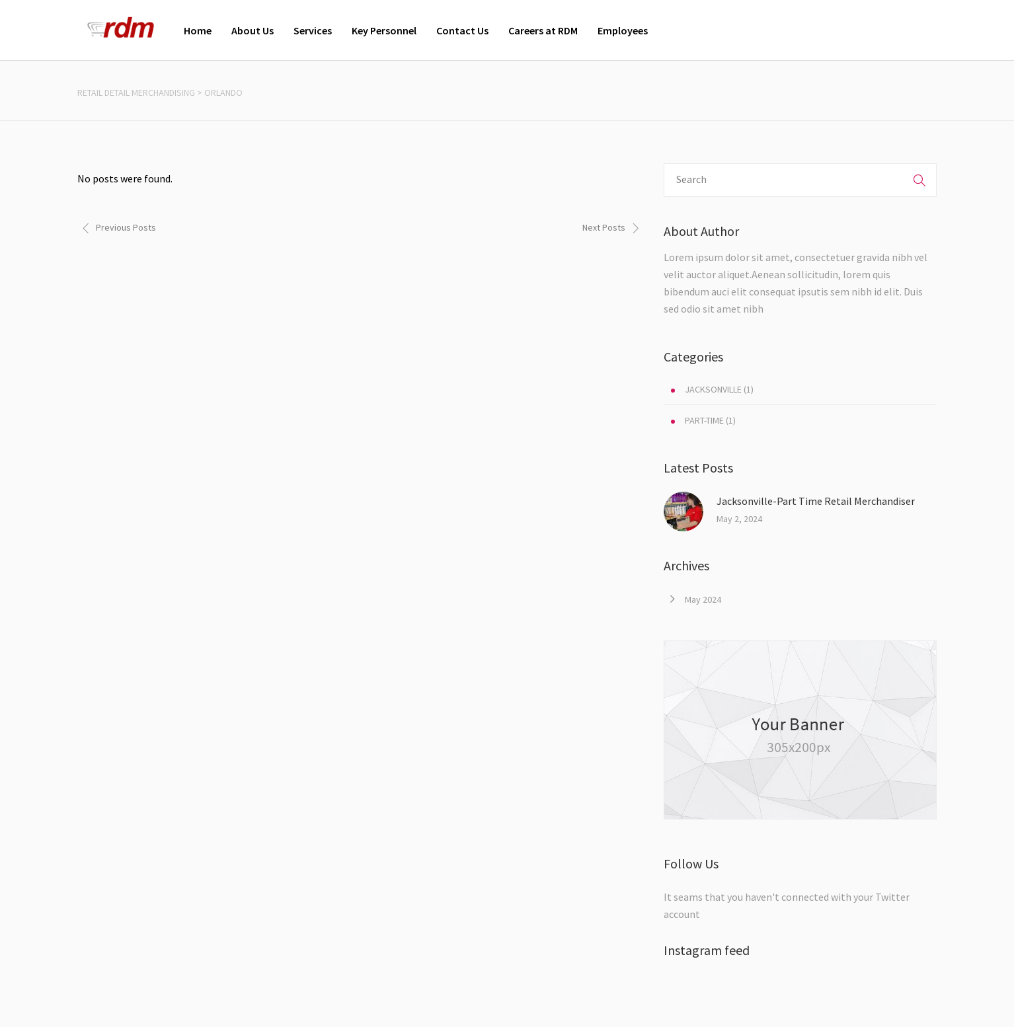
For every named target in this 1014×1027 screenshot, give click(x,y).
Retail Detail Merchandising (136, 92)
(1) (712, 389)
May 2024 (703, 599)
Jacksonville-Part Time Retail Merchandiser (816, 501)
